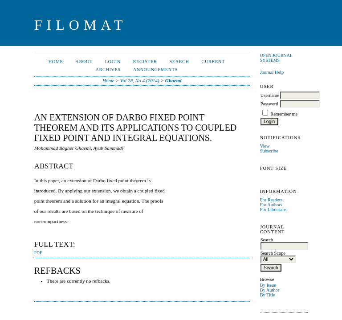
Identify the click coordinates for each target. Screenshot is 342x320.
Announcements (155, 69)
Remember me (283, 114)
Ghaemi (173, 80)
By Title (267, 294)
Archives (108, 69)
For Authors (271, 204)
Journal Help (272, 72)
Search (179, 61)
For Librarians (273, 209)
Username (270, 95)
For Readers (271, 199)
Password (269, 103)
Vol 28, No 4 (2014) (139, 80)
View (265, 146)
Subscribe (269, 150)
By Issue (268, 285)
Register (145, 61)
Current (213, 61)
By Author (270, 290)
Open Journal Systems (276, 58)
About (83, 61)
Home (56, 61)
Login (113, 61)
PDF (38, 253)
